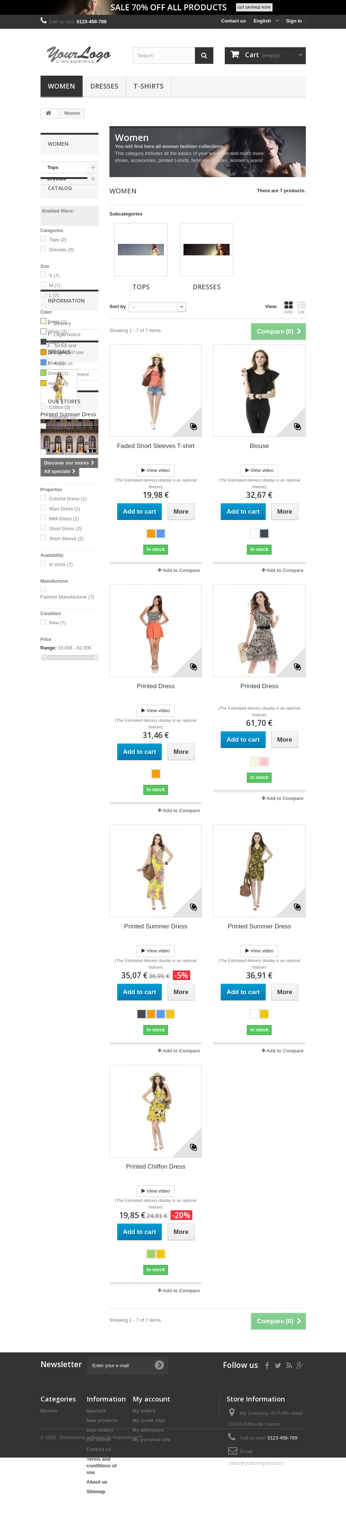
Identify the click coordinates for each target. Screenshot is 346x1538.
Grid (288, 307)
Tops (53, 167)
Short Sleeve (66, 557)
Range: (49, 667)
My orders (144, 1411)
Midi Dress (64, 537)
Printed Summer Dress (69, 877)
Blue (56, 381)
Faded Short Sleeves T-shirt (155, 445)
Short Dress (65, 547)
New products (102, 1420)
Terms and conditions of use (102, 1465)
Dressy (60, 481)
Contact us (233, 21)
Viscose (61, 446)
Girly (57, 491)
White (57, 351)
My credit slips (149, 1420)
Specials (59, 814)
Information (66, 704)
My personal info (152, 1439)
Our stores (64, 786)
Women (61, 86)
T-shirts (148, 86)
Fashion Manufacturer (67, 616)
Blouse (259, 445)
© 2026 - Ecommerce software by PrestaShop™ (92, 1518)
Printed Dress (156, 686)
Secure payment (71, 775)
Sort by (117, 306)
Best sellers (100, 1430)
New (57, 642)
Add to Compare (181, 570)
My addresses (148, 1430)
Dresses (104, 86)
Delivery (62, 724)
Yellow (58, 402)
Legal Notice (67, 735)
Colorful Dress (68, 517)
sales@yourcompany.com (255, 1462)
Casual (60, 472)
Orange (59, 371)
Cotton (59, 426)
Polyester (62, 436)
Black (57, 361)
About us (63, 764)
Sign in (294, 21)
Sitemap (96, 1491)
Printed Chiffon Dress (155, 1166)
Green (58, 392)
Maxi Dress (64, 527)
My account (151, 1398)
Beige (57, 340)
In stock (61, 583)
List (301, 307)
